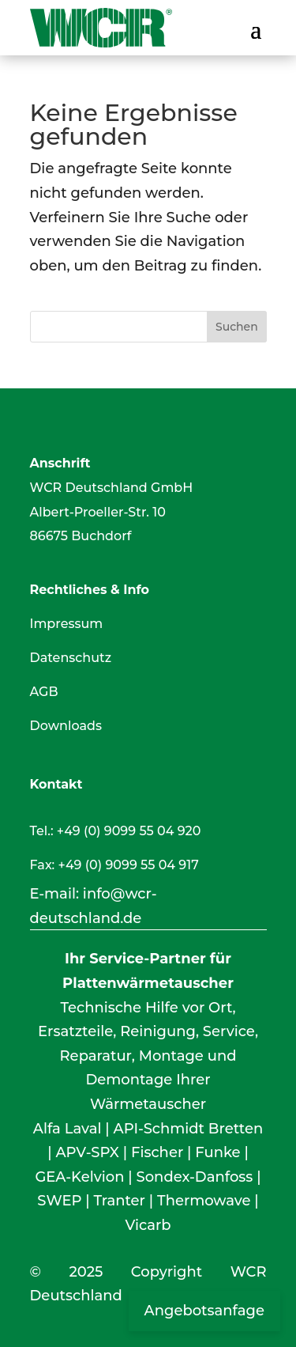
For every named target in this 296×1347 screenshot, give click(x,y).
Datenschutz (71, 657)
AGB (44, 691)
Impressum (66, 623)
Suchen (236, 327)
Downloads (66, 725)
